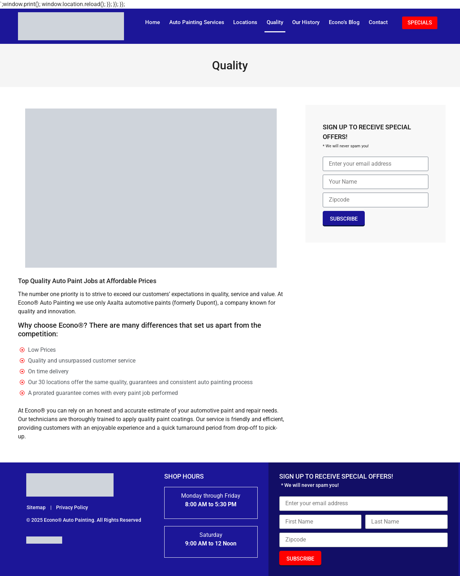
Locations (245, 22)
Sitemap (37, 507)
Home (152, 22)
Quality (275, 22)
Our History (305, 22)
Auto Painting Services (196, 22)
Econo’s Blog (344, 22)
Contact (378, 22)
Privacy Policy (72, 507)
